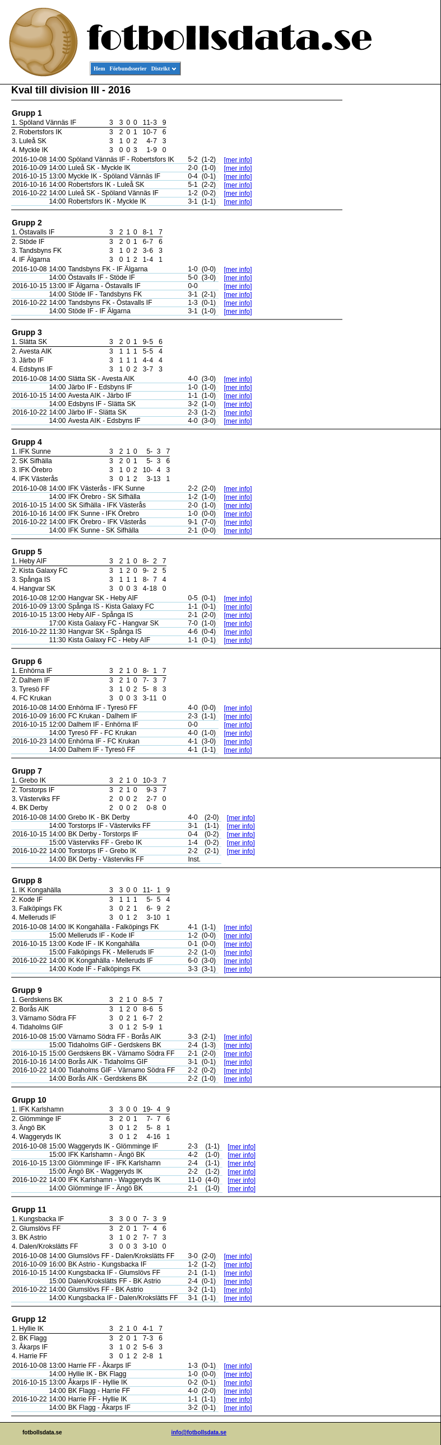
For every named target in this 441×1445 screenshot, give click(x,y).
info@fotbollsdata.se (198, 1432)
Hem (99, 68)
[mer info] (238, 160)
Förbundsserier (128, 68)
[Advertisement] (390, 255)
